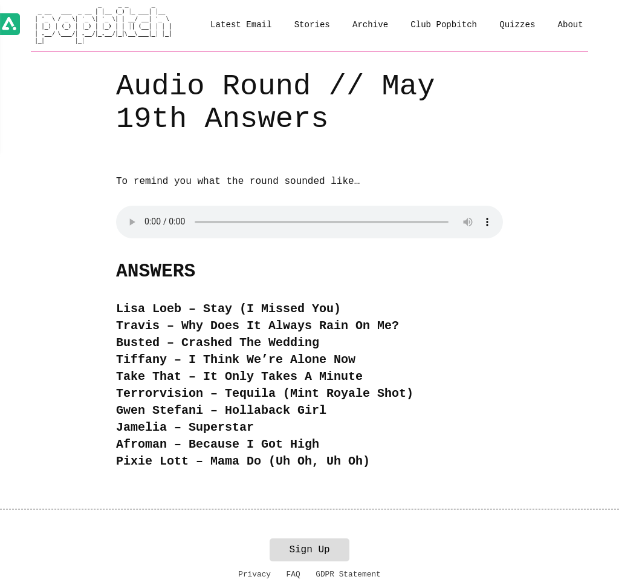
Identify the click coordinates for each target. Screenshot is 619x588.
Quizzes (517, 25)
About (570, 25)
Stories (312, 25)
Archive (370, 25)
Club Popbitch (443, 25)
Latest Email (240, 25)
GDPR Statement (348, 574)
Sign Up (309, 549)
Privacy (254, 574)
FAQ (293, 574)
